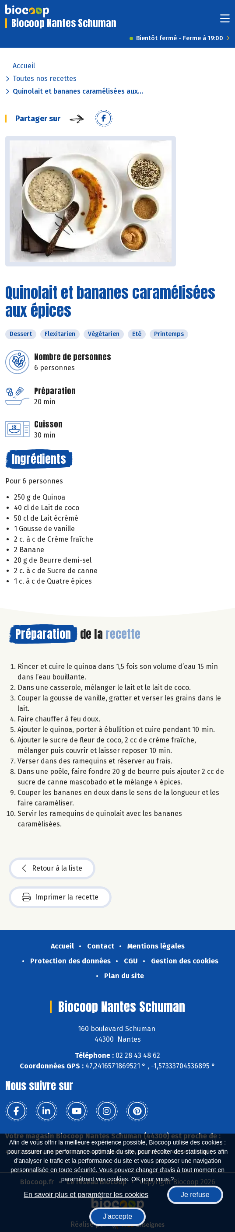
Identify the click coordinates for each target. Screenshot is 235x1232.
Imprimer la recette (60, 897)
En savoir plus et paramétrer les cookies (86, 1194)
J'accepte (117, 1216)
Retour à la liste (52, 868)
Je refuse (195, 1194)
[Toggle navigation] (225, 21)
